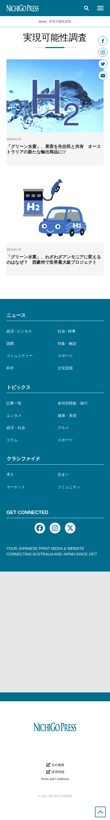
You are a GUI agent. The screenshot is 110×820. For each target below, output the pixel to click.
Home (42, 21)
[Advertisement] (55, 632)
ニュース (16, 315)
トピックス (18, 387)
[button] (86, 8)
